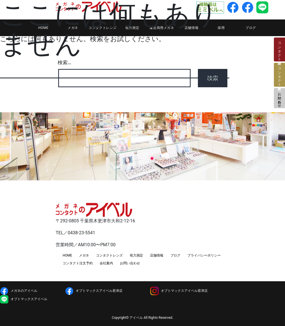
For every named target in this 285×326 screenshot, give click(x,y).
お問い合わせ (279, 98)
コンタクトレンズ (109, 255)
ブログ (250, 28)
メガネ (84, 255)
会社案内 (106, 263)
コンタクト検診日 (279, 49)
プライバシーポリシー (204, 255)
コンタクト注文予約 (78, 263)
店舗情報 (156, 255)
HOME (67, 255)
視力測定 (136, 255)
